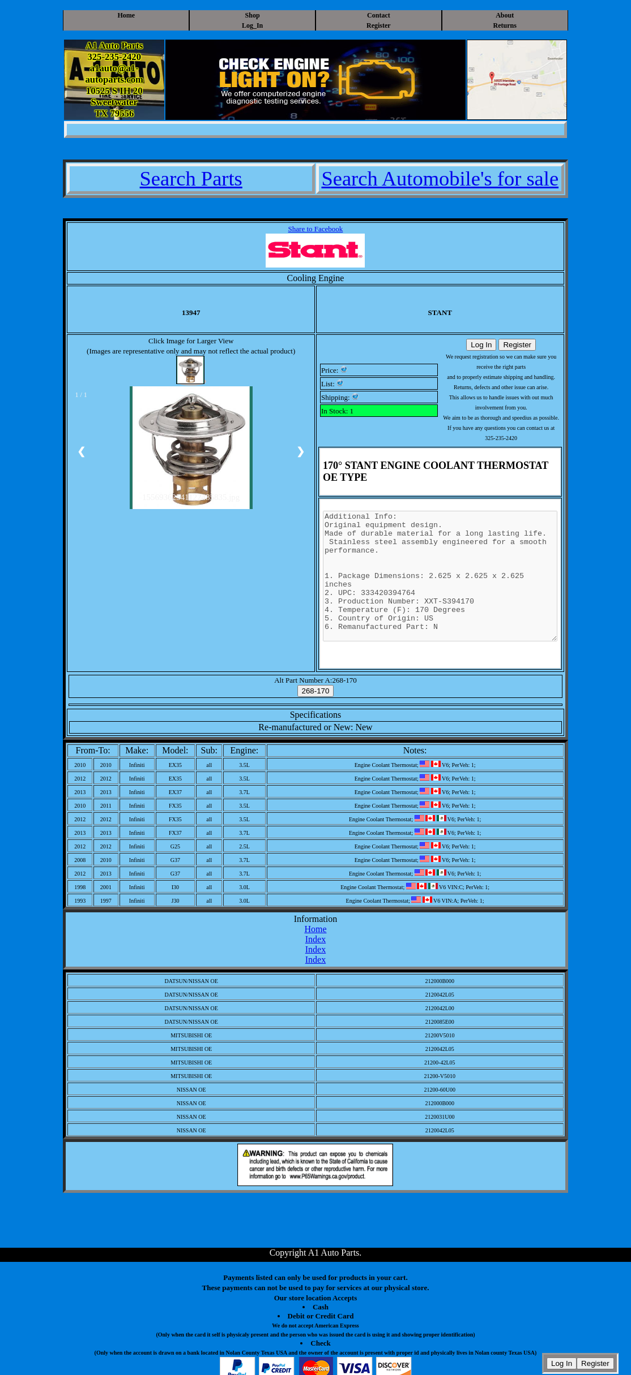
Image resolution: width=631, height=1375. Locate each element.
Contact (378, 15)
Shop (252, 15)
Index (315, 939)
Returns (505, 25)
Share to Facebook (315, 229)
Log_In (252, 25)
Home (126, 15)
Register (378, 25)
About (505, 15)
